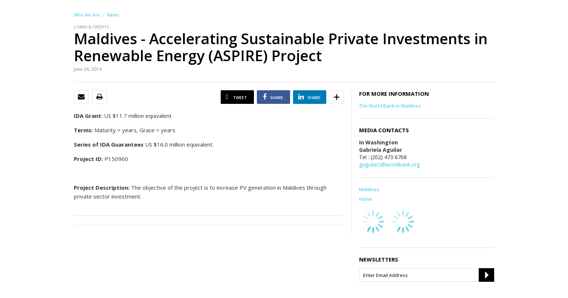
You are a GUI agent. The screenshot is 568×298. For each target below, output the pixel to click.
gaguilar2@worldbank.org (389, 164)
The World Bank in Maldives (390, 105)
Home (365, 199)
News (112, 15)
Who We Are (87, 15)
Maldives (369, 189)
